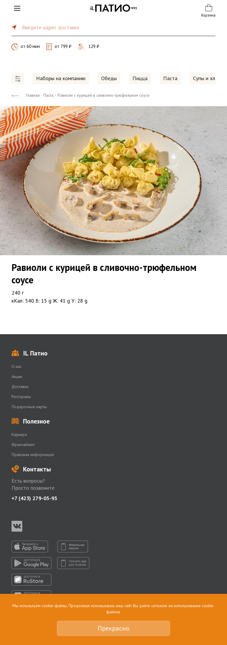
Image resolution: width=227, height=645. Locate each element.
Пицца (139, 78)
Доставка (20, 386)
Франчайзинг (23, 444)
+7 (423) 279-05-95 (34, 498)
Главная (33, 95)
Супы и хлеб (207, 78)
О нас (17, 366)
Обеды (109, 78)
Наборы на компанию (60, 78)
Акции (17, 376)
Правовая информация (33, 454)
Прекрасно (113, 628)
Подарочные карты (29, 406)
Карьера (19, 434)
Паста (170, 78)
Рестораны (21, 396)
